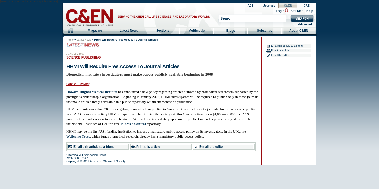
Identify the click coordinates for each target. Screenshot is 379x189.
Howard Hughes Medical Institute (91, 92)
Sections (162, 31)
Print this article (148, 147)
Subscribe (264, 31)
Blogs (230, 31)
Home (70, 39)
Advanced (305, 24)
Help (309, 11)
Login (280, 11)
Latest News (128, 31)
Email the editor (280, 55)
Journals (269, 5)
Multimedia (196, 31)
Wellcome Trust (78, 136)
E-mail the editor (211, 147)
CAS (306, 5)
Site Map (297, 11)
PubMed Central (133, 124)
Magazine (95, 31)
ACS (250, 5)
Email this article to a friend (94, 147)
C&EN (288, 5)
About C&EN (298, 31)
